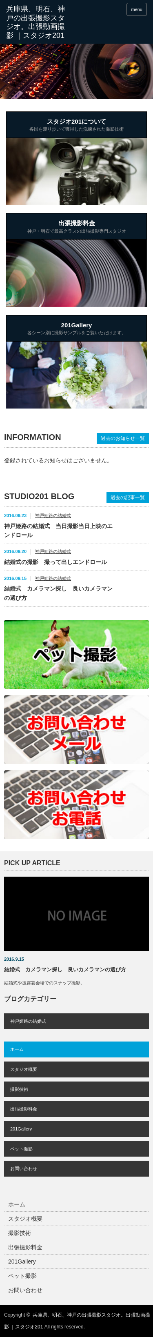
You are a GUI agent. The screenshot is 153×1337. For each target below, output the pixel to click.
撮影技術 (19, 1089)
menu (136, 9)
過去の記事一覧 (128, 497)
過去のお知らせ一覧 (123, 438)
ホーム (17, 1049)
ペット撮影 (21, 1148)
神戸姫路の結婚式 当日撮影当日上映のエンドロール (58, 530)
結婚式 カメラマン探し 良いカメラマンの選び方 (58, 593)
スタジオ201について (76, 125)
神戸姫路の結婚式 (53, 515)
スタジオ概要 (23, 1069)
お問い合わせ (23, 1168)
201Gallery (76, 329)
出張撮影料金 (76, 227)
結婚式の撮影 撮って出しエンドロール (55, 562)
